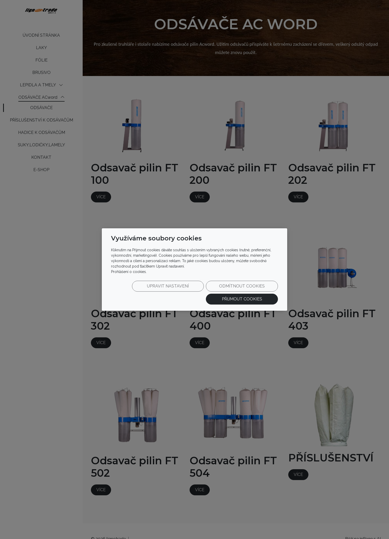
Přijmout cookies (253, 292)
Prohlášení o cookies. (129, 275)
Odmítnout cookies (202, 292)
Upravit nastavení (149, 292)
